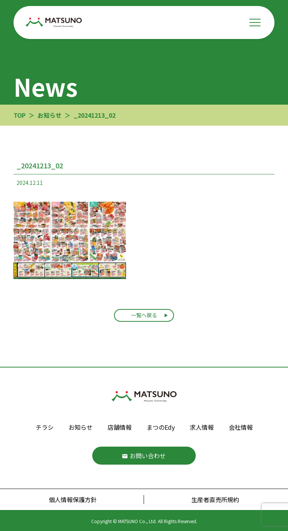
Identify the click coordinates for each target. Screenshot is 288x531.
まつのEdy (161, 427)
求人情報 (202, 427)
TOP (20, 115)
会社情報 (241, 427)
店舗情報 (120, 427)
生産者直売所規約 (215, 499)
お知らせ (81, 427)
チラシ (45, 427)
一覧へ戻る (144, 315)
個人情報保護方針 (73, 499)
